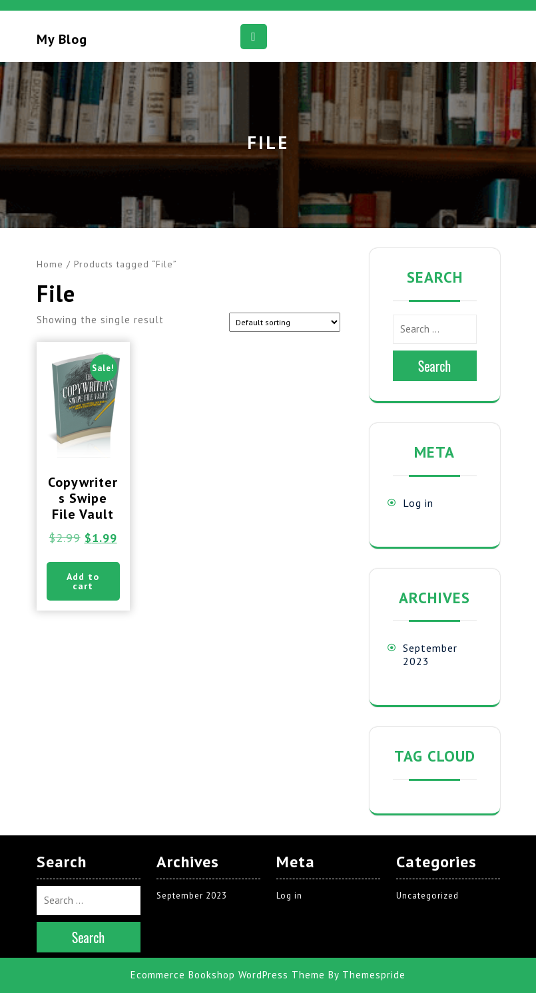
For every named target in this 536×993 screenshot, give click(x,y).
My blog (62, 39)
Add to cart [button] (83, 581)
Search (434, 366)
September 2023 (191, 895)
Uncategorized (427, 895)
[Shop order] (284, 322)
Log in (418, 502)
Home (50, 264)
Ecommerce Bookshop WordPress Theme (228, 974)
